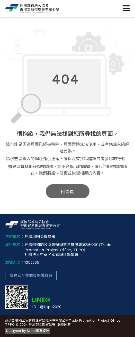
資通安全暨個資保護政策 (31, 275)
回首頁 (67, 191)
